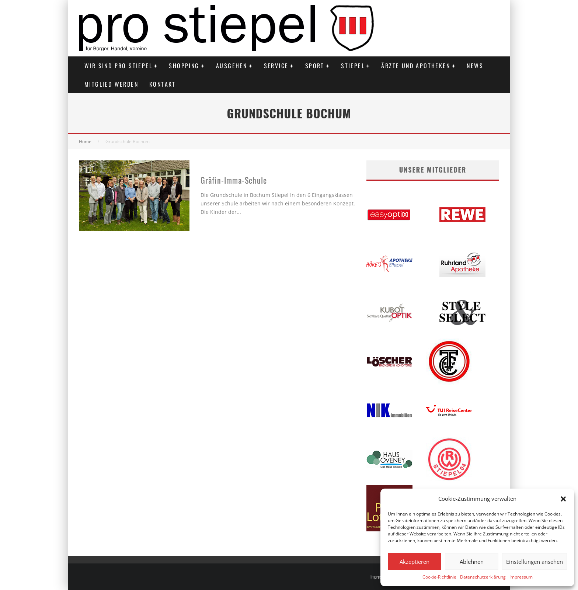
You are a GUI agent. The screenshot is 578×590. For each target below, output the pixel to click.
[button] (563, 499)
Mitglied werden (111, 84)
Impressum (521, 577)
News (475, 65)
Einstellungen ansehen (534, 561)
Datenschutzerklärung (483, 577)
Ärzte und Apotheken (415, 65)
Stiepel (353, 65)
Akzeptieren (414, 561)
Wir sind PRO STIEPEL (118, 65)
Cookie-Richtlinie (439, 577)
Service (276, 65)
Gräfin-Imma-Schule (234, 180)
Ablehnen (472, 561)
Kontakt (162, 84)
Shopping (184, 65)
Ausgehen (231, 65)
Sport (314, 65)
